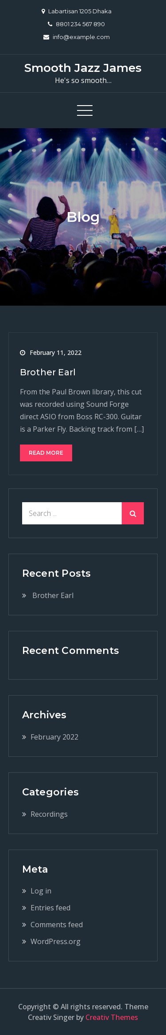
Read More (46, 452)
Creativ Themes (111, 1017)
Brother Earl (48, 372)
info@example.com (76, 36)
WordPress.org (56, 941)
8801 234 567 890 (76, 24)
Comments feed (57, 924)
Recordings (49, 814)
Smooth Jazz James (83, 68)
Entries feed (50, 908)
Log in (41, 891)
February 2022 (54, 737)
